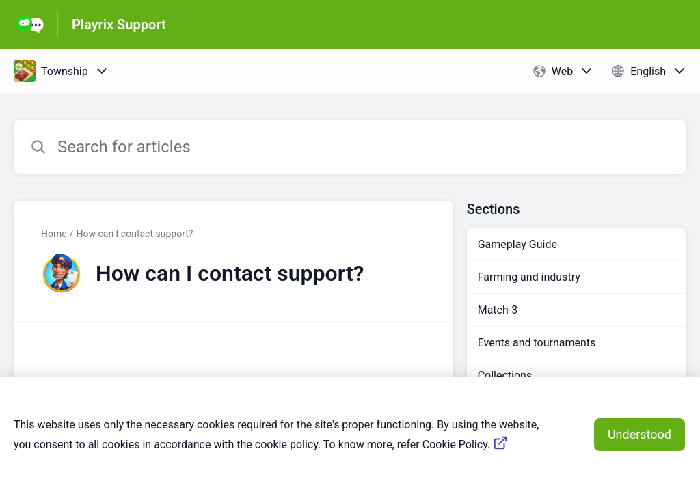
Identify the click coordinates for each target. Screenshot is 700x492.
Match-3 (498, 309)
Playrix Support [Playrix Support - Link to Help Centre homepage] (119, 24)
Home (54, 233)
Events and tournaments (537, 342)
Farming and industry (529, 277)
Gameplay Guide (517, 244)
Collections (505, 375)
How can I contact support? (134, 233)
